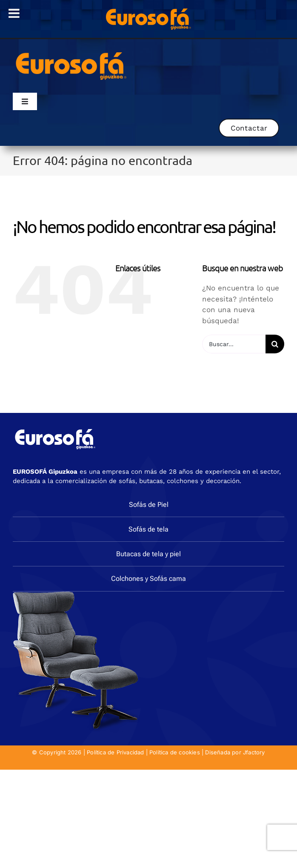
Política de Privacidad (115, 752)
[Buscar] (275, 344)
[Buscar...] (234, 344)
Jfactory (254, 752)
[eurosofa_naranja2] (71, 51)
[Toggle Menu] (14, 13)
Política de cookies (174, 752)
